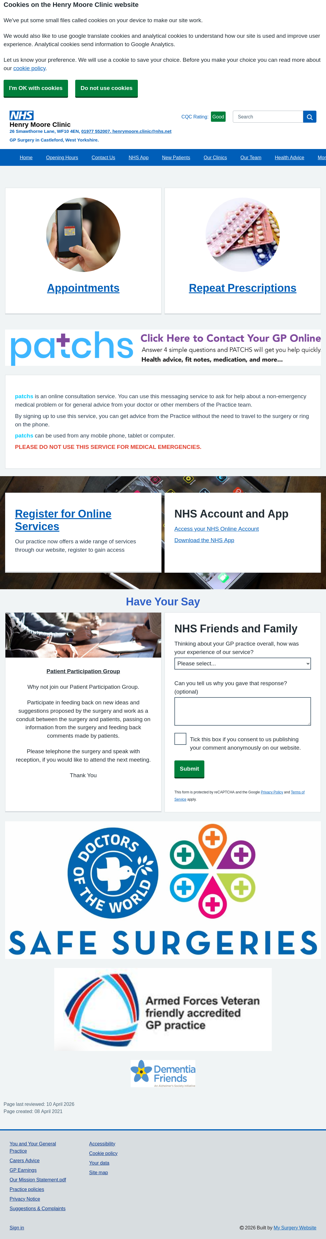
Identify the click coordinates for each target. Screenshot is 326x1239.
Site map (98, 1172)
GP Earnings (23, 1170)
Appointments (83, 287)
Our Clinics (215, 157)
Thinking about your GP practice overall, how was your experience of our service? (236, 648)
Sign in (17, 1227)
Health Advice (289, 157)
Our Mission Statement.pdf (38, 1179)
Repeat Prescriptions (242, 287)
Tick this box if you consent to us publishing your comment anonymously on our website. (245, 743)
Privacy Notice (25, 1198)
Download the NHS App (204, 540)
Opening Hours (62, 157)
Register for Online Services (63, 520)
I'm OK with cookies (36, 88)
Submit (189, 769)
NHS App (139, 157)
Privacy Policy (272, 792)
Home (26, 157)
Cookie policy (103, 1153)
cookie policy (29, 68)
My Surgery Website (295, 1227)
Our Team (250, 157)
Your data (99, 1162)
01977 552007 (95, 131)
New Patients (176, 157)
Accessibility (102, 1143)
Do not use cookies (106, 88)
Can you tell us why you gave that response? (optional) (230, 687)
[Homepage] (94, 119)
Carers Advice (25, 1160)
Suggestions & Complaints (38, 1208)
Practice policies (27, 1189)
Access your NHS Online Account (216, 529)
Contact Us (103, 157)
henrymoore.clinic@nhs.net (141, 131)
